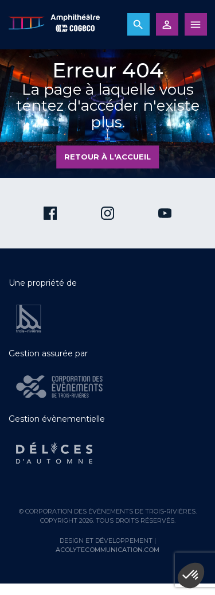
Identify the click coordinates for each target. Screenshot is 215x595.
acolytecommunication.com (107, 550)
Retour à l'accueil (107, 156)
